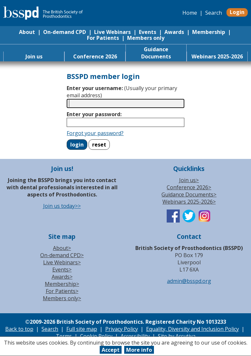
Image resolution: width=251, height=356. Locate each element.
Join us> (189, 180)
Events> (62, 269)
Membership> (62, 283)
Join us (33, 56)
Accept (111, 349)
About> (62, 248)
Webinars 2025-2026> (189, 201)
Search (213, 12)
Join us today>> (62, 205)
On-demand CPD (64, 32)
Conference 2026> (189, 187)
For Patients (103, 37)
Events (147, 32)
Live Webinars (112, 32)
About (27, 32)
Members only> (62, 298)
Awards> (62, 276)
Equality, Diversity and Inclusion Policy (192, 329)
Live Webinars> (62, 262)
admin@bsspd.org (189, 281)
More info (139, 349)
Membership (208, 32)
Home (189, 12)
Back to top (19, 329)
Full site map (81, 329)
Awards (174, 32)
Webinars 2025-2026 (217, 56)
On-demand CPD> (62, 255)
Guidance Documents (156, 53)
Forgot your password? (95, 133)
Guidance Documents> (188, 194)
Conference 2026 (95, 56)
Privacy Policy (121, 329)
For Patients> (62, 291)
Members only (145, 37)
